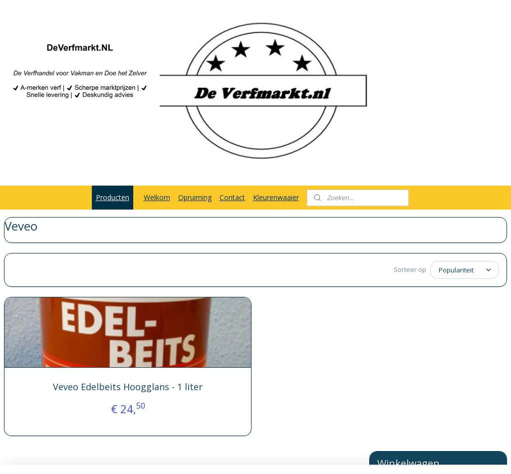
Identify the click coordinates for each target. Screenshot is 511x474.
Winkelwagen (405, 280)
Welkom (157, 197)
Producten (112, 197)
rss (238, 456)
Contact (232, 197)
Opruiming (195, 197)
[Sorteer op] (268, 269)
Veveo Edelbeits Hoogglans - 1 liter (91, 391)
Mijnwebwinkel (363, 456)
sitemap (217, 456)
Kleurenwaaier (276, 197)
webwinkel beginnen (276, 456)
